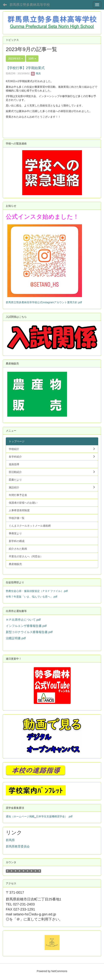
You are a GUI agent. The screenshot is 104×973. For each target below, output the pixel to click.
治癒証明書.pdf (16, 638)
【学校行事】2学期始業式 (25, 68)
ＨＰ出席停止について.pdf (23, 619)
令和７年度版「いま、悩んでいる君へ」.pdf (31, 596)
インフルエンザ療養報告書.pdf (26, 625)
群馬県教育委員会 (18, 846)
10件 (32, 58)
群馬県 (10, 840)
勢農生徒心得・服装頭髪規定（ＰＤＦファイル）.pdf (37, 590)
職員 (36, 73)
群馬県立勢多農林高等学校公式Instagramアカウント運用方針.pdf (44, 302)
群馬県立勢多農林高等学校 (30, 5)
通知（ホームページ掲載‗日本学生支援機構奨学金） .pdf (39, 816)
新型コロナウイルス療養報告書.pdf (29, 632)
